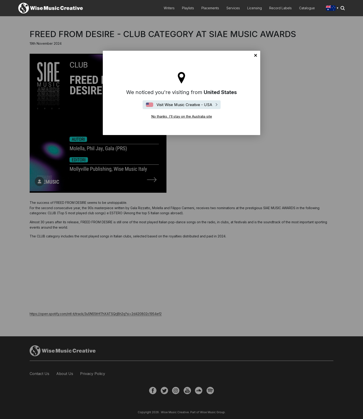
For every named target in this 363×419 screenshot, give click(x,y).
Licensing (254, 8)
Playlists (188, 8)
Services (233, 8)
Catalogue (307, 8)
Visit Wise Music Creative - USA (184, 104)
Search (343, 8)
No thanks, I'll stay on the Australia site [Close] (255, 55)
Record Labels (280, 8)
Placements (210, 8)
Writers (169, 8)
